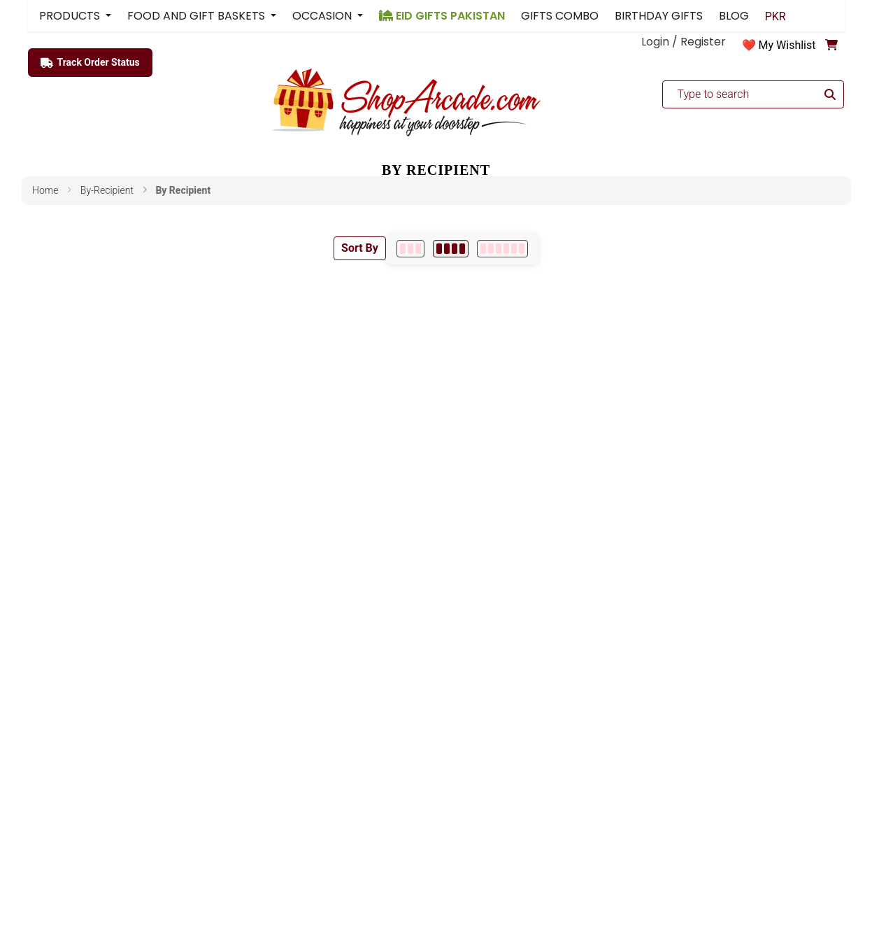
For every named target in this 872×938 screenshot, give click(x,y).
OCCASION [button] (323, 16)
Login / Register (683, 42)
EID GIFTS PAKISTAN (442, 16)
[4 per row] (451, 248)
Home (45, 190)
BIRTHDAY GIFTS (659, 16)
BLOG (734, 16)
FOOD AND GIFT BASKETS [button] (197, 16)
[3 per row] (410, 248)
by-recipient (107, 190)
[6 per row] (502, 248)
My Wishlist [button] (787, 45)
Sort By (359, 248)
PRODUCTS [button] (71, 16)
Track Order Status (90, 63)
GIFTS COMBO (560, 16)
